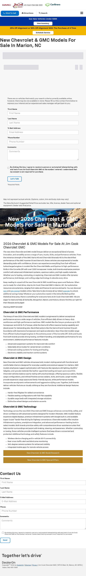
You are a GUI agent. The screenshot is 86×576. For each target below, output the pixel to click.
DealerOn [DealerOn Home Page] (20, 565)
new (5, 291)
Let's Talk (14, 179)
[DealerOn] (9, 562)
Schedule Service (43, 33)
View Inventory (43, 23)
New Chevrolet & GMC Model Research (43, 453)
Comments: (11, 147)
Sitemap (28, 565)
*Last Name (12, 119)
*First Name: (5, 478)
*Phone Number (13, 138)
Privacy (34, 565)
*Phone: (3, 507)
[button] (10, 13)
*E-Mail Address (13, 128)
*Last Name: (5, 488)
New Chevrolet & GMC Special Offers (43, 460)
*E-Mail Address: (6, 497)
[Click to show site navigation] (82, 13)
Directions (27, 13)
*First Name (12, 109)
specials (66, 291)
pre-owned (15, 291)
